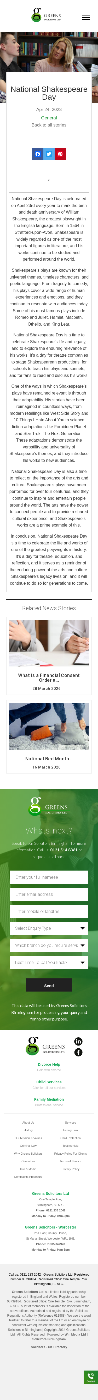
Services (70, 1122)
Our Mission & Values (28, 1138)
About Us (28, 1122)
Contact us (28, 1161)
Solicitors (38, 1347)
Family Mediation (49, 1099)
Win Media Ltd (75, 1334)
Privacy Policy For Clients (70, 1153)
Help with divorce (49, 1070)
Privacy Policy (70, 1169)
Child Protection (70, 1138)
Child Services (49, 1082)
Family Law (70, 1130)
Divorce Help (49, 1064)
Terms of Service (70, 1161)
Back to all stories (49, 125)
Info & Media (28, 1169)
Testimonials (71, 1145)
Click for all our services (49, 1088)
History (28, 1130)
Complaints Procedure (28, 1176)
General (49, 118)
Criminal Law (28, 1145)
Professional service (49, 1105)
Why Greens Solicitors (28, 1153)
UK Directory (57, 1347)
